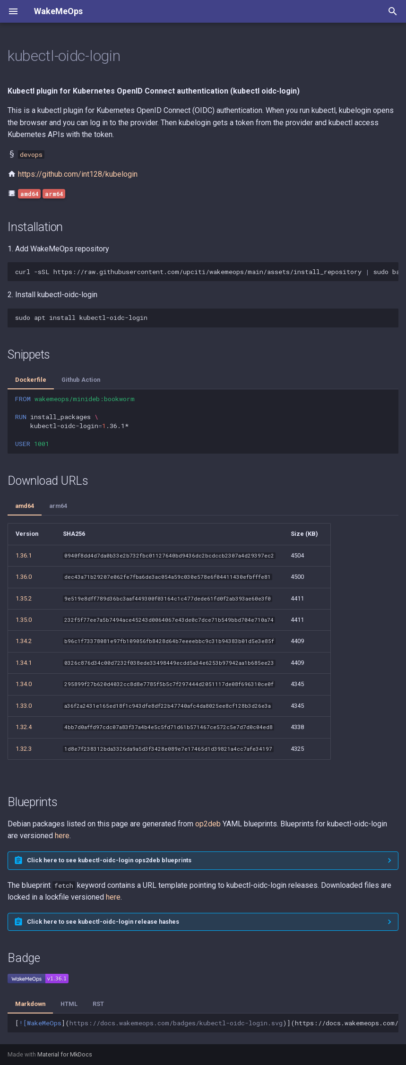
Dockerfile (30, 379)
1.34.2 (24, 640)
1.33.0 (24, 705)
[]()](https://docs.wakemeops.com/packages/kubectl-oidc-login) (206, 1023)
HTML (69, 1003)
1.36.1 (24, 555)
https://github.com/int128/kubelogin (78, 174)
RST (98, 1003)
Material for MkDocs (64, 1054)
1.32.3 (24, 748)
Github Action (80, 379)
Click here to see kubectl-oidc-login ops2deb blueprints (109, 860)
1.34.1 (24, 662)
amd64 (24, 505)
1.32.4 (24, 726)
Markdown (30, 1003)
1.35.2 (24, 598)
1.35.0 (24, 619)
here (62, 835)
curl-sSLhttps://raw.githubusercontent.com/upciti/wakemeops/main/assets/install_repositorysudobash (206, 271)
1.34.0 (24, 683)
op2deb (208, 823)
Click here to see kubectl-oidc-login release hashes (103, 921)
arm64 (58, 505)
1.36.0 (24, 576)
